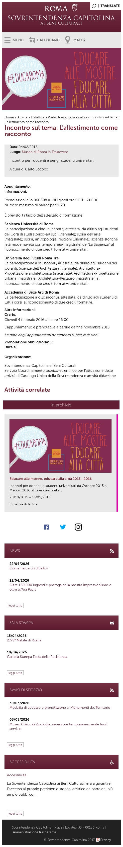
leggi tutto (15, 605)
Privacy (105, 840)
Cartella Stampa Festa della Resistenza (37, 657)
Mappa (79, 40)
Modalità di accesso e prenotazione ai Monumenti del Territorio (59, 707)
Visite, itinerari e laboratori (67, 117)
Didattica (37, 117)
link (114, 506)
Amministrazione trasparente (34, 832)
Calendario (48, 40)
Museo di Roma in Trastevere (45, 152)
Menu (18, 40)
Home (9, 117)
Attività (22, 117)
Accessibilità (16, 775)
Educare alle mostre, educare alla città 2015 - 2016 (50, 479)
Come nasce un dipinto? (28, 568)
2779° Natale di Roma (24, 640)
